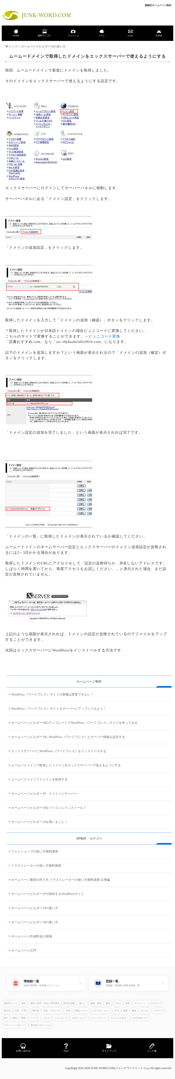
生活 (116, 1010)
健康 (125, 1010)
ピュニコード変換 (104, 336)
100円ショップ (79, 1018)
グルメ (46, 1018)
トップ (13, 46)
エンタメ (145, 1010)
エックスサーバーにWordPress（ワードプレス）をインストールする (58, 751)
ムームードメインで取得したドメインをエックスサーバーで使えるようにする (66, 765)
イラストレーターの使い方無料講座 (36, 865)
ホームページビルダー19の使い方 (34, 908)
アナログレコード (101, 1010)
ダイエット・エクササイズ (147, 1003)
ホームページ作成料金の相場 (31, 936)
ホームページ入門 (23, 950)
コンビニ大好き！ (120, 1018)
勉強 (14, 1018)
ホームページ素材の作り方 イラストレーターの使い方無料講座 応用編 (60, 879)
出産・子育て (21, 1010)
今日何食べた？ (141, 1018)
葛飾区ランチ (10, 1003)
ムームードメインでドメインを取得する (39, 779)
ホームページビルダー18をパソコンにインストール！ (48, 807)
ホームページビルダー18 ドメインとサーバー (44, 793)
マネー (117, 1003)
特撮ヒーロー (81, 1010)
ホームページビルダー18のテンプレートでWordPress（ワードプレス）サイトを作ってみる (74, 723)
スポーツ (158, 1010)
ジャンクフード (98, 1018)
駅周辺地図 (69, 1003)
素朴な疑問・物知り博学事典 (45, 1003)
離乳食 (35, 1010)
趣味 (108, 1003)
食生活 (7, 1010)
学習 (127, 1003)
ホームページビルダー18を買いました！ (39, 822)
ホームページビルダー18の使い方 (43, 46)
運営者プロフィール (40, 1025)
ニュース (34, 1018)
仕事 (68, 1010)
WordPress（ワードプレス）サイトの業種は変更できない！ (52, 694)
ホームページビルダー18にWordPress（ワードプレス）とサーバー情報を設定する (68, 737)
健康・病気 (96, 1003)
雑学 (23, 1003)
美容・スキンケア (52, 1010)
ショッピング (61, 1018)
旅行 (6, 1018)
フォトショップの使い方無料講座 (34, 851)
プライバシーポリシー (15, 1025)
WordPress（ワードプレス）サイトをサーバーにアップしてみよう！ (58, 708)
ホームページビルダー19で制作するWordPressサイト (47, 894)
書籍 (23, 1018)
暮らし (82, 1003)
